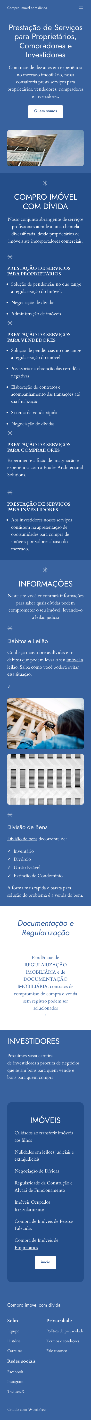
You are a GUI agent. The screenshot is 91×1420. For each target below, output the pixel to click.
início (45, 1262)
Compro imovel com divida (27, 7)
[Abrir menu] (81, 8)
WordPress (37, 1409)
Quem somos (45, 111)
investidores (24, 1063)
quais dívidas (48, 603)
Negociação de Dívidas (37, 1171)
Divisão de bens (22, 839)
